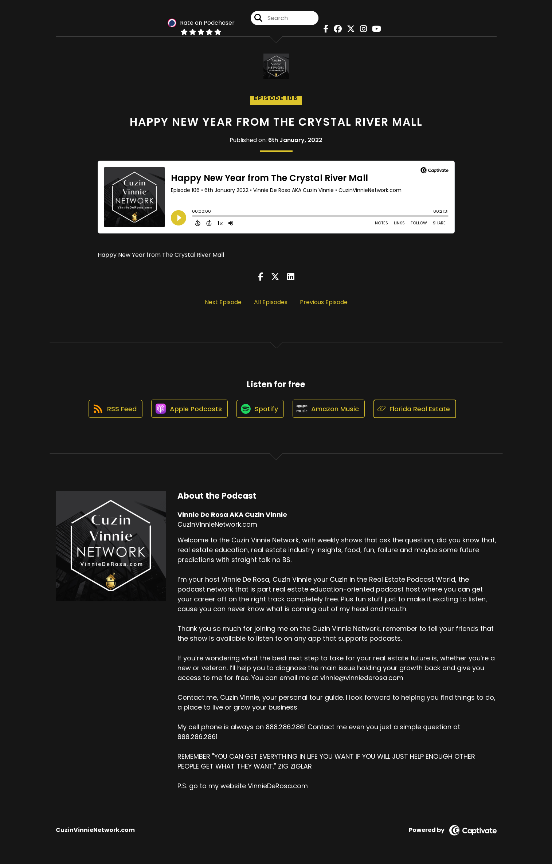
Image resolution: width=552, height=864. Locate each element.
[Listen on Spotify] (260, 409)
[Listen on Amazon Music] (329, 409)
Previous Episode (324, 302)
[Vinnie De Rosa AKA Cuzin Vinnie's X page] (349, 29)
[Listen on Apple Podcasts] (189, 409)
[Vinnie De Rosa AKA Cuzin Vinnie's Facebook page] (324, 29)
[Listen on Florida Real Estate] (416, 409)
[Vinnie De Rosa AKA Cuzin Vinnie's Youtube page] (374, 29)
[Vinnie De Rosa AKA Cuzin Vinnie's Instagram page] (361, 29)
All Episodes (270, 302)
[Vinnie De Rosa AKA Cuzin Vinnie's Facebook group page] (336, 29)
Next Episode (223, 302)
